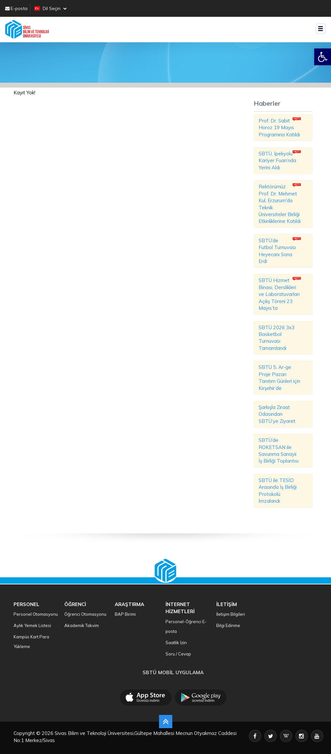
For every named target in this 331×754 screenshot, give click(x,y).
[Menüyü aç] (320, 28)
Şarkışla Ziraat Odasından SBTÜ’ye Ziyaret (277, 414)
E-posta (16, 8)
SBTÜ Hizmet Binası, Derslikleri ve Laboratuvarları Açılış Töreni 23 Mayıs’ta (279, 294)
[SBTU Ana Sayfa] (27, 29)
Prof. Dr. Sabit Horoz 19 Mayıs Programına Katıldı (279, 128)
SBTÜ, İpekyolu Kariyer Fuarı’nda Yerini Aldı (277, 161)
